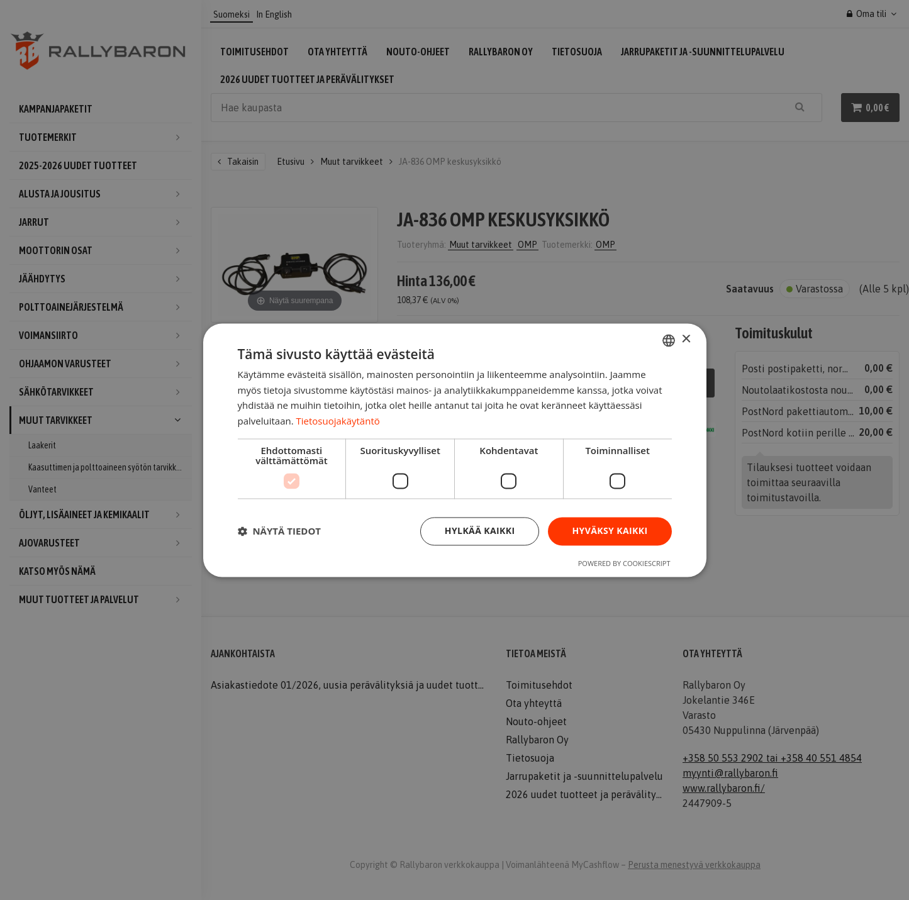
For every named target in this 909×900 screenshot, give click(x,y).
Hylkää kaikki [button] (480, 530)
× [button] (686, 339)
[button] (279, 531)
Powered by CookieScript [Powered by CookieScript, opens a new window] (624, 563)
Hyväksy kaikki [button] (609, 530)
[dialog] (454, 450)
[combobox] (668, 340)
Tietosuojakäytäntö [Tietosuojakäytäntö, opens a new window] (338, 421)
